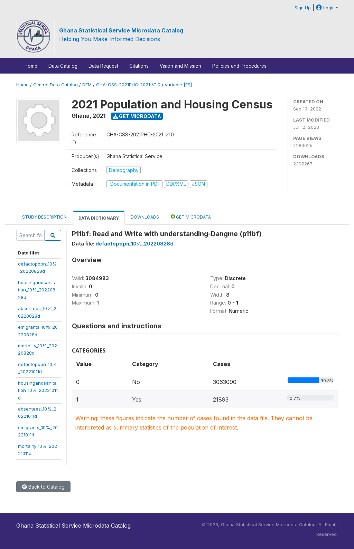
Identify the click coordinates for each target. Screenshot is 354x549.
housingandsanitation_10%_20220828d (37, 290)
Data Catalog (62, 66)
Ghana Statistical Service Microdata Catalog (121, 30)
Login (325, 7)
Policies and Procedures (239, 66)
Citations (139, 66)
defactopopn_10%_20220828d (134, 244)
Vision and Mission (180, 66)
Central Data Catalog (55, 84)
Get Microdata (137, 116)
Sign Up (303, 7)
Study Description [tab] (44, 217)
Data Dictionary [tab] (98, 218)
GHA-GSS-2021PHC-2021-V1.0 (128, 84)
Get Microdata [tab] (191, 217)
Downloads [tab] (145, 217)
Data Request (103, 66)
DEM (87, 84)
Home (31, 66)
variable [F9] (178, 84)
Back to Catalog (43, 487)
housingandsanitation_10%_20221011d (38, 390)
